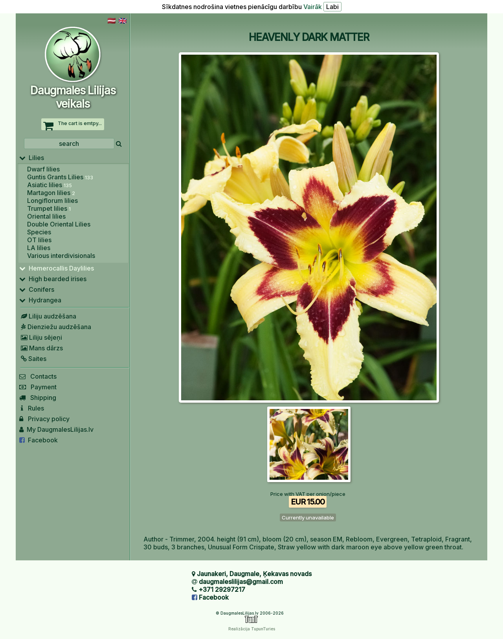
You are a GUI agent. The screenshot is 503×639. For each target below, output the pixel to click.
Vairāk (312, 7)
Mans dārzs (41, 348)
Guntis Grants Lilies (60, 177)
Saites (32, 359)
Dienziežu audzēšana (55, 327)
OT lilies (39, 240)
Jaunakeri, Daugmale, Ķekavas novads (254, 574)
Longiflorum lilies (52, 200)
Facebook (38, 440)
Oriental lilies (46, 216)
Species (39, 232)
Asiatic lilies (49, 185)
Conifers (36, 289)
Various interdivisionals (61, 256)
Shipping (37, 397)
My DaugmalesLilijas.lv (56, 429)
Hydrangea (40, 300)
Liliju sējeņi (40, 337)
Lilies (31, 158)
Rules (31, 408)
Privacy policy (44, 419)
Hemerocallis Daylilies (56, 268)
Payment (38, 387)
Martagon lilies (51, 193)
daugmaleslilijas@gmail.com (241, 582)
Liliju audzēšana (47, 316)
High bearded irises (52, 279)
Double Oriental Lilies (58, 224)
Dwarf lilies (43, 169)
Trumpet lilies (49, 208)
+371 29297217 (221, 589)
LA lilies (38, 248)
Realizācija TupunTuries (251, 628)
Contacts (38, 376)
